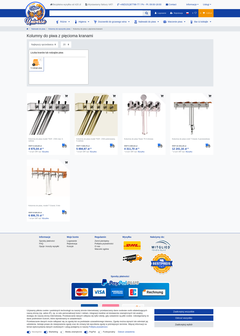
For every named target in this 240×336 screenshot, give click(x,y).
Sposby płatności (47, 241)
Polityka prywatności (104, 243)
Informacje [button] (191, 4)
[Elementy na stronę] (66, 44)
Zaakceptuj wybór (184, 324)
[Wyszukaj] (147, 13)
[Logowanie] (160, 13)
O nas (97, 246)
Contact (171, 4)
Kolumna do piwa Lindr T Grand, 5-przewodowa (191, 139)
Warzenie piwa (175, 21)
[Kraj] (187, 13)
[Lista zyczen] (194, 13)
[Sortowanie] (43, 44)
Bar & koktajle (201, 21)
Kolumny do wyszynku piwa (59, 29)
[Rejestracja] (176, 13)
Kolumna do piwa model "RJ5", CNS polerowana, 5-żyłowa (95, 140)
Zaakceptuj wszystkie (183, 311)
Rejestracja (72, 243)
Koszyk (70, 246)
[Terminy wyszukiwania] (96, 13)
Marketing (53, 332)
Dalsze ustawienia (126, 332)
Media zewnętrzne (73, 332)
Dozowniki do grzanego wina (112, 21)
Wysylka (45, 152)
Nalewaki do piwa (147, 21)
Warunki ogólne (102, 249)
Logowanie (72, 241)
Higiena (83, 21)
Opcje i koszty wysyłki (49, 246)
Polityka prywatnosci (98, 327)
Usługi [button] (206, 4)
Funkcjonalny (109, 332)
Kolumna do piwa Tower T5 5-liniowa (138, 139)
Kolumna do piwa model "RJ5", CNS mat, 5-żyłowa (46, 140)
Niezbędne (37, 332)
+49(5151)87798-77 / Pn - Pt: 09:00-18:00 (139, 4)
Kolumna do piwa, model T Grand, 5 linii (44, 206)
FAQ (41, 243)
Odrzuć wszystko (183, 318)
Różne (63, 21)
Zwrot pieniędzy (102, 241)
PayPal (92, 332)
